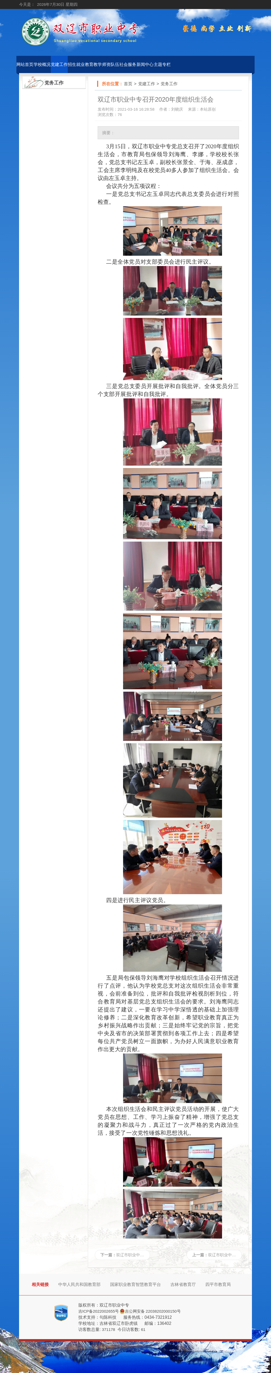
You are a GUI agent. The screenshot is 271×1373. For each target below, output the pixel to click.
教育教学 (93, 64)
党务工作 (169, 84)
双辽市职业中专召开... (135, 1255)
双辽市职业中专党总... (227, 1255)
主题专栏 (162, 64)
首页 (128, 84)
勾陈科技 (108, 1317)
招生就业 (76, 64)
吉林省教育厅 (183, 1284)
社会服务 (127, 64)
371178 (108, 1329)
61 (143, 1329)
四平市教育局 (218, 1284)
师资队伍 (110, 64)
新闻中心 (145, 64)
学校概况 (42, 64)
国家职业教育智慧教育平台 (135, 1284)
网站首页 (24, 64)
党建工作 (59, 64)
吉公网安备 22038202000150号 (153, 1311)
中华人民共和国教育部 (79, 1284)
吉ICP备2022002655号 (98, 1311)
